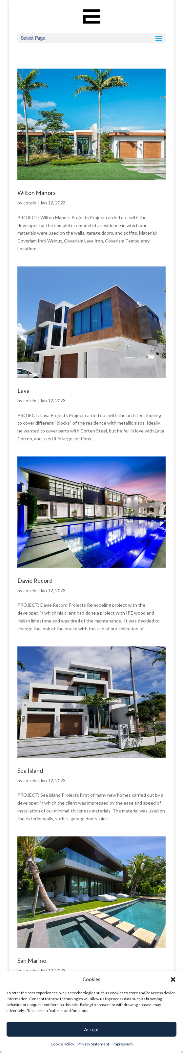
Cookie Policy (62, 1044)
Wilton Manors (36, 192)
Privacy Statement (93, 1044)
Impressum (122, 1044)
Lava (23, 390)
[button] (173, 979)
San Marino (31, 960)
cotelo (29, 202)
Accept (91, 1029)
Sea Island (30, 770)
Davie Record (34, 580)
